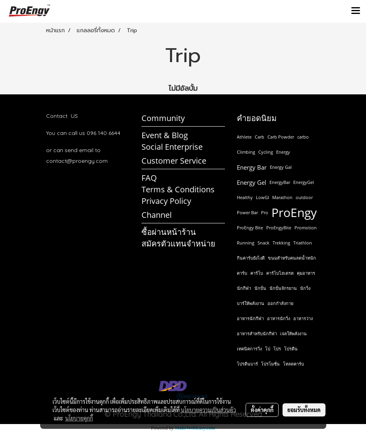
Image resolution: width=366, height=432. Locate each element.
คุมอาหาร (306, 273)
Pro (264, 212)
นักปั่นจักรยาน (283, 288)
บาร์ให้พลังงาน (250, 303)
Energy (283, 152)
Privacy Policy (166, 200)
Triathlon (302, 243)
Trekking (281, 243)
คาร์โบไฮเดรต (280, 273)
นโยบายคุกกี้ (79, 418)
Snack (263, 243)
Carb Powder (280, 137)
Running (245, 243)
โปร (277, 349)
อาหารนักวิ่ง (278, 318)
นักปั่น (260, 288)
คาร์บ (242, 273)
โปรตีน (291, 349)
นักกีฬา (244, 288)
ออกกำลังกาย (280, 303)
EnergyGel (303, 182)
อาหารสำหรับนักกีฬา (257, 333)
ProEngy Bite (250, 228)
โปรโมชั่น (270, 364)
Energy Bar (252, 167)
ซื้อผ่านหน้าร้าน (168, 232)
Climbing (246, 152)
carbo (303, 137)
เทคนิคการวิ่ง (249, 349)
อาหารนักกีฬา (250, 318)
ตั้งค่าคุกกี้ (262, 409)
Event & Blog (164, 135)
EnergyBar (279, 182)
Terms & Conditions (178, 189)
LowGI (262, 197)
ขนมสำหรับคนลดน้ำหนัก (292, 258)
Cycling (265, 152)
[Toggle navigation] (355, 11)
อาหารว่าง (303, 318)
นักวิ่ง (305, 288)
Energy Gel (251, 182)
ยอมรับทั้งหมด (304, 409)
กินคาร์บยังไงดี (251, 258)
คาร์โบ (256, 273)
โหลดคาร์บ (293, 364)
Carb (259, 137)
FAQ (149, 177)
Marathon (282, 197)
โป (267, 349)
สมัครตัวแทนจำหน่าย (178, 243)
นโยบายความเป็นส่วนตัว (208, 409)
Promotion (305, 228)
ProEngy (294, 213)
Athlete (244, 137)
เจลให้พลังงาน (293, 333)
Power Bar (247, 212)
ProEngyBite (278, 228)
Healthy (245, 197)
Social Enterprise (172, 146)
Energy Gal (281, 167)
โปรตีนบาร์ (247, 364)
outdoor (304, 197)
